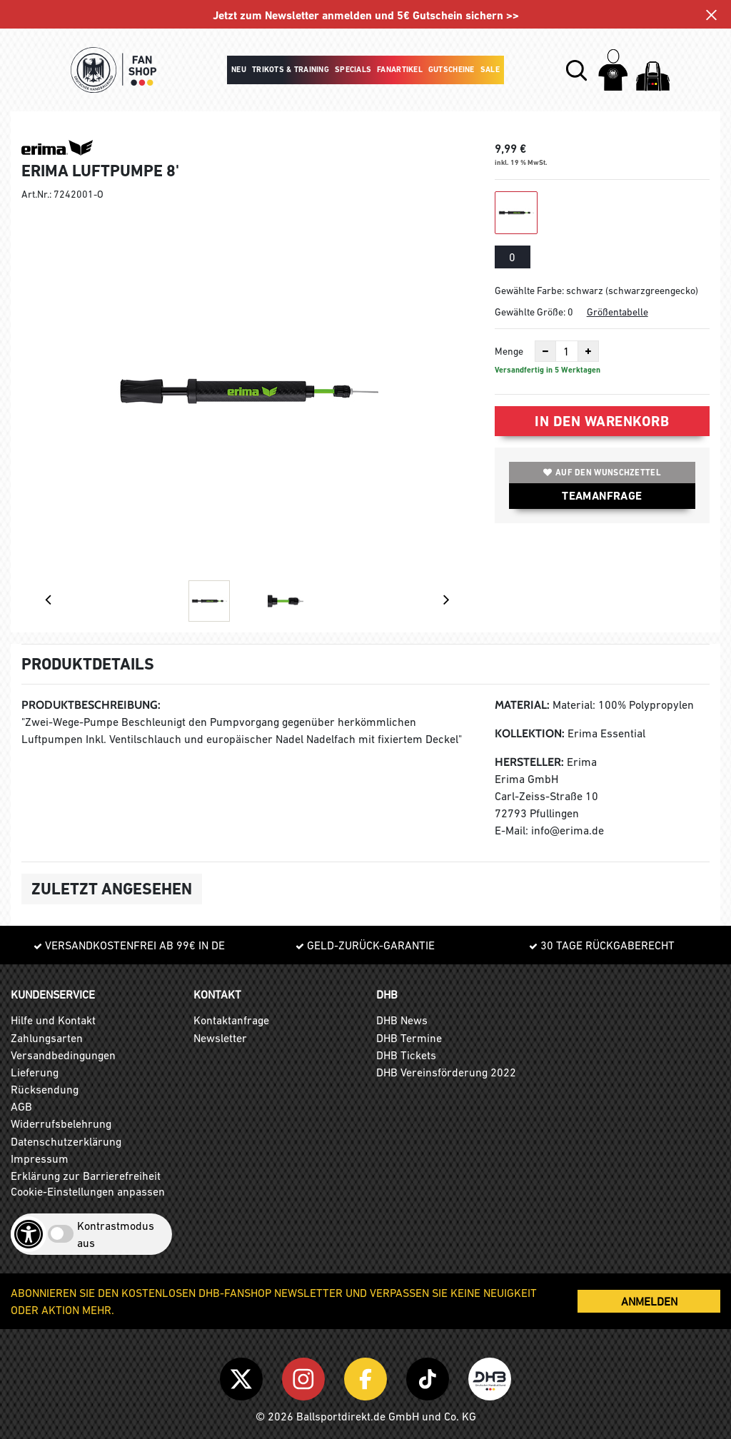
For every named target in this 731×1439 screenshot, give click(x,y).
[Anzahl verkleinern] (545, 351)
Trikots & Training (290, 69)
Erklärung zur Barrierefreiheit (86, 1175)
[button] (576, 70)
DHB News (402, 1020)
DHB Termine (409, 1037)
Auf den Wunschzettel (602, 473)
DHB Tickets (406, 1055)
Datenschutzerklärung (66, 1141)
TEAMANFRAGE (602, 496)
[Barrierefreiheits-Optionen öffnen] (28, 1234)
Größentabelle (617, 312)
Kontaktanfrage (231, 1020)
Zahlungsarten (47, 1037)
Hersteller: (529, 762)
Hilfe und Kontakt (53, 1020)
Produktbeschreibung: (91, 705)
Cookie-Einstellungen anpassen (88, 1191)
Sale (490, 69)
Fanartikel (400, 69)
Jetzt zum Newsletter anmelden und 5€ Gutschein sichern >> (366, 15)
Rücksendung (45, 1089)
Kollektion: (530, 733)
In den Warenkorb (602, 421)
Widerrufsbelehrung (61, 1123)
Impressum (40, 1158)
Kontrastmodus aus (115, 1234)
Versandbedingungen (63, 1055)
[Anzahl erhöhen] (588, 351)
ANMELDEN (649, 1301)
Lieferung (35, 1072)
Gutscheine (451, 69)
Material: (522, 705)
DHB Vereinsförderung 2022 (446, 1072)
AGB (21, 1106)
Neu (238, 69)
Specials (353, 69)
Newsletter (220, 1037)
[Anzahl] (567, 351)
